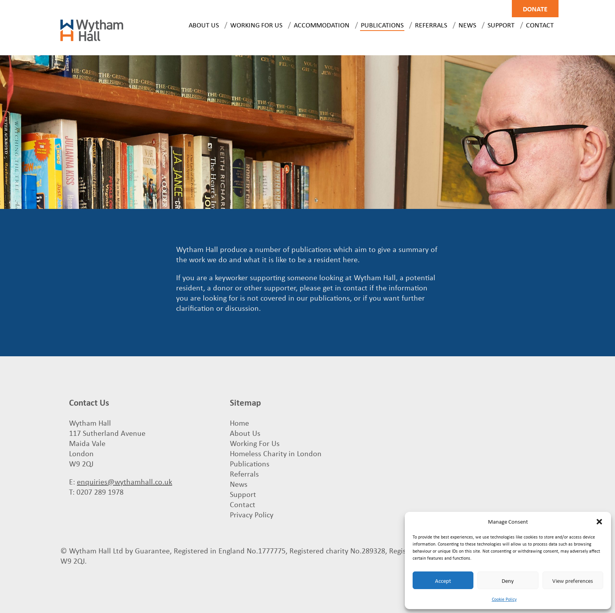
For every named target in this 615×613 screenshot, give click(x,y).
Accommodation (321, 24)
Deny (508, 580)
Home (239, 422)
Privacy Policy (251, 514)
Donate (535, 8)
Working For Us (256, 24)
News (467, 24)
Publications (382, 24)
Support (501, 24)
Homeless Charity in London (276, 453)
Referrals (431, 24)
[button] (599, 522)
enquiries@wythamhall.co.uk (124, 481)
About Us (204, 24)
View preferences (572, 580)
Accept (443, 580)
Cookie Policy (504, 599)
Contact (540, 24)
